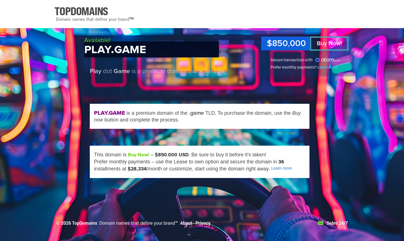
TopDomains (84, 223)
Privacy (203, 223)
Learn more (328, 67)
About (186, 223)
